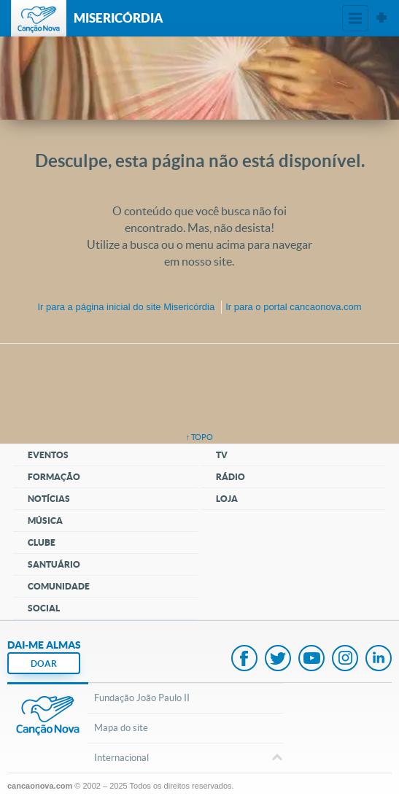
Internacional (185, 758)
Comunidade (59, 586)
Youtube (311, 659)
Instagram (345, 659)
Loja (227, 498)
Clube (41, 542)
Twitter (278, 659)
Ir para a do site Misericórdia (125, 306)
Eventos (48, 455)
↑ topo (200, 437)
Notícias (49, 498)
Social (44, 608)
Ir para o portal (293, 306)
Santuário (54, 564)
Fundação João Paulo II (142, 697)
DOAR (44, 663)
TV (222, 455)
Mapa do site (121, 727)
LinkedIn (378, 659)
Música (45, 520)
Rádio (230, 477)
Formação (54, 477)
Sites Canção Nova (381, 18)
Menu (355, 18)
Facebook (244, 659)
